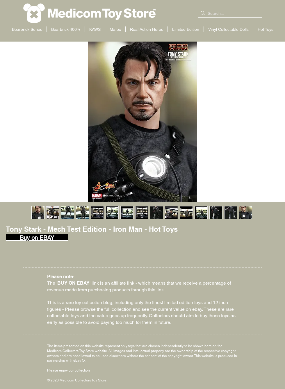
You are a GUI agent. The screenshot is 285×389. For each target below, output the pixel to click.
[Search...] (229, 13)
